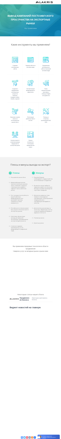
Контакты (34, 299)
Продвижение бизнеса (24, 299)
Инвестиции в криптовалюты (39, 298)
